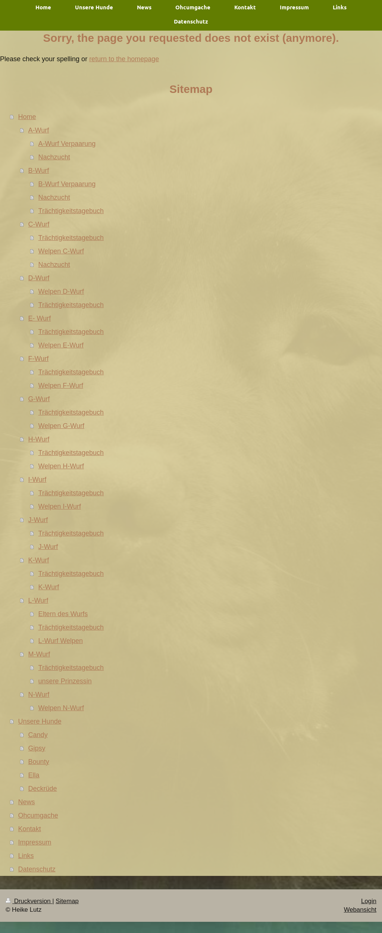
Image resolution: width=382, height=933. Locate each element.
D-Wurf (39, 278)
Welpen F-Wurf (60, 385)
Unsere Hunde (40, 721)
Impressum (34, 842)
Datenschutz (37, 869)
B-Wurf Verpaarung (67, 184)
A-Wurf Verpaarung (67, 143)
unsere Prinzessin (65, 681)
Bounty (38, 761)
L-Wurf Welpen (60, 641)
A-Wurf (38, 130)
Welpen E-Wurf (61, 345)
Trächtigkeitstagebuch (71, 211)
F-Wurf (38, 358)
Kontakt (29, 829)
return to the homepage (124, 59)
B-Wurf (38, 170)
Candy (38, 735)
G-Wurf (39, 399)
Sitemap (67, 901)
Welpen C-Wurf (61, 251)
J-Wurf (38, 520)
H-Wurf (39, 439)
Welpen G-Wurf (61, 426)
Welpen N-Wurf (61, 708)
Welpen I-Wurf (59, 506)
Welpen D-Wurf (61, 291)
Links (26, 855)
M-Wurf (39, 654)
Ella (34, 775)
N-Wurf (39, 694)
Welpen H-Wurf (61, 466)
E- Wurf (39, 318)
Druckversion (29, 901)
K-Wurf (38, 560)
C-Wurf (39, 224)
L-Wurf (38, 600)
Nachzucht (54, 157)
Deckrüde (42, 788)
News (26, 802)
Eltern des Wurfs (63, 614)
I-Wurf (37, 479)
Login (368, 901)
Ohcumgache (38, 815)
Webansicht (360, 909)
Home (27, 117)
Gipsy (37, 748)
